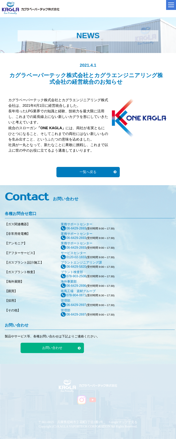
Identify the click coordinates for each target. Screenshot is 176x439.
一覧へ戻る (88, 172)
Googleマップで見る (123, 422)
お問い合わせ (52, 348)
